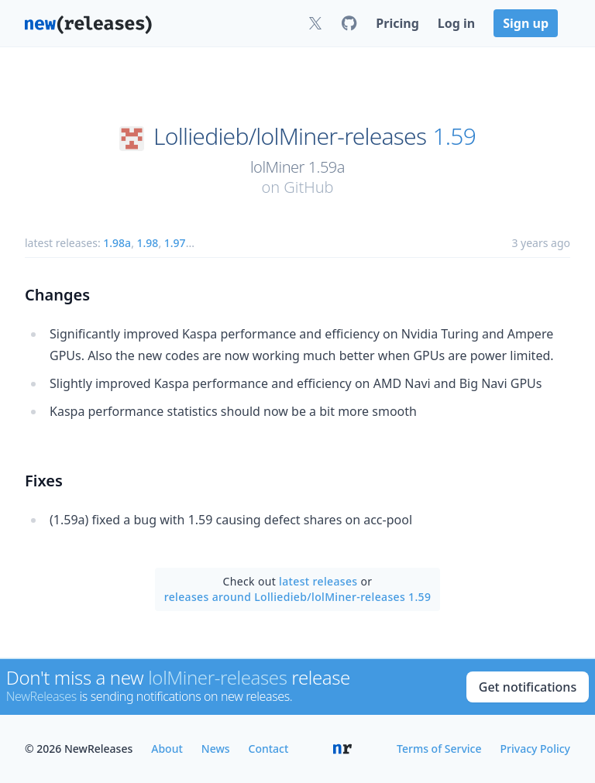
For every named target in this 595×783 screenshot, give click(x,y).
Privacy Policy (535, 748)
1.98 (148, 242)
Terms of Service (439, 748)
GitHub (308, 187)
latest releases (318, 581)
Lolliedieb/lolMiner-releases (289, 136)
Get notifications (527, 686)
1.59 (454, 136)
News (215, 748)
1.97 (175, 242)
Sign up (526, 23)
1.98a (117, 242)
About (167, 748)
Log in (456, 23)
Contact (269, 748)
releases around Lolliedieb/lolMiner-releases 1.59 (298, 596)
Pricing (397, 23)
